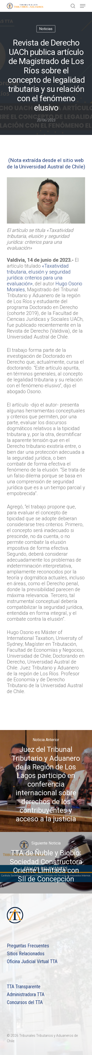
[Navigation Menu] (82, 5)
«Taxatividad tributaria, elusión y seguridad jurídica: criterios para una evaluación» (39, 275)
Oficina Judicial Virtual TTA (32, 961)
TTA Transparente (23, 987)
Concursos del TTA (25, 1002)
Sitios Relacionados (25, 954)
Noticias (46, 29)
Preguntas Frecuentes (28, 946)
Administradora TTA (25, 994)
